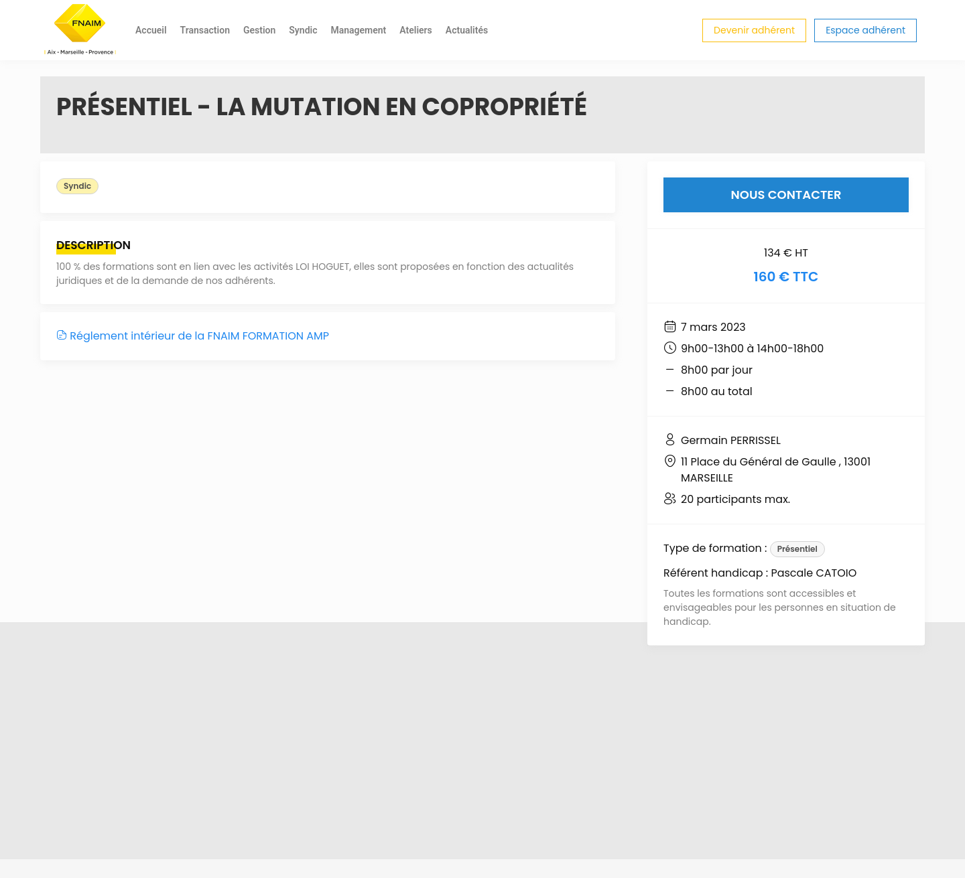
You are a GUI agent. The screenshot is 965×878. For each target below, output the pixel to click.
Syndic (303, 30)
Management (358, 30)
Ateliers (415, 30)
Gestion (259, 30)
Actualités (467, 30)
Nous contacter (786, 194)
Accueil (151, 30)
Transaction (205, 30)
